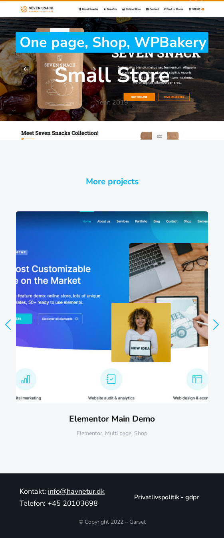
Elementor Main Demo (112, 418)
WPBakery (170, 42)
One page (52, 42)
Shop (109, 42)
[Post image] (112, 307)
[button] (8, 325)
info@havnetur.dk (76, 491)
